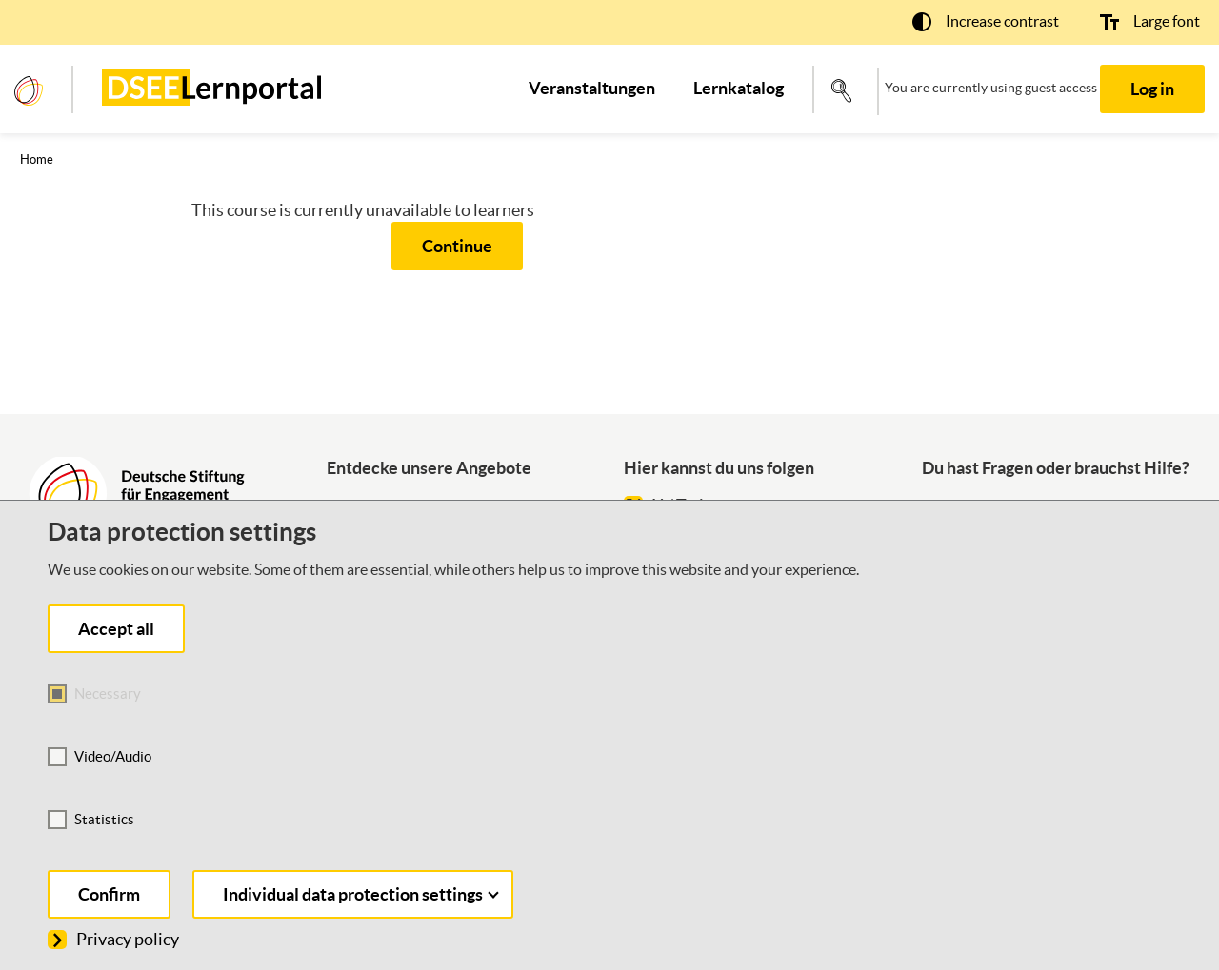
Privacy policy (113, 939)
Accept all (116, 629)
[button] (985, 21)
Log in (1152, 89)
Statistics (104, 819)
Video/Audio (112, 756)
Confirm (109, 894)
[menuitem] (592, 88)
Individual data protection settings (361, 894)
